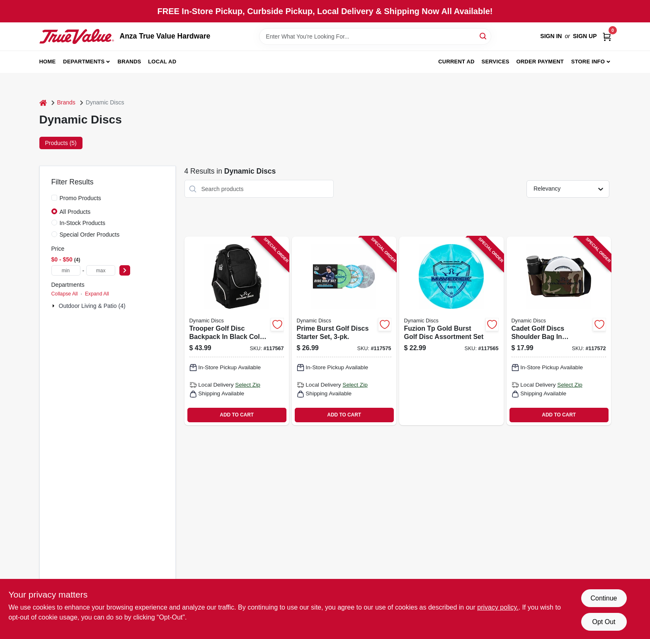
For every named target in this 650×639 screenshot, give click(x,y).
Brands (129, 61)
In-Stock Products (83, 223)
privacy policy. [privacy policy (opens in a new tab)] (497, 607)
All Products (75, 212)
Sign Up (585, 36)
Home (47, 61)
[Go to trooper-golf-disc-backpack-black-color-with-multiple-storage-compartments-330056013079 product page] (236, 331)
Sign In (551, 36)
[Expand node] (54, 305)
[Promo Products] (54, 198)
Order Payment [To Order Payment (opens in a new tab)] (540, 61)
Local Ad (162, 61)
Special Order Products (90, 234)
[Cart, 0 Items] (607, 36)
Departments (83, 61)
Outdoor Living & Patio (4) (92, 306)
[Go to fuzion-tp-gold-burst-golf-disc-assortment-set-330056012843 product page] (451, 331)
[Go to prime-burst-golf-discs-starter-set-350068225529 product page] (344, 331)
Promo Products (80, 198)
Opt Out (603, 621)
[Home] (43, 102)
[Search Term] (375, 36)
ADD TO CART (237, 415)
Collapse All (64, 294)
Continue (603, 598)
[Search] (484, 36)
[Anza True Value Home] (76, 36)
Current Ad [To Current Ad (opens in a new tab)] (456, 61)
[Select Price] (124, 270)
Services (495, 61)
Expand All (97, 294)
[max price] (100, 270)
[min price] (65, 270)
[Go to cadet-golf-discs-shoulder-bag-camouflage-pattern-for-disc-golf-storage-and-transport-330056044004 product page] (559, 331)
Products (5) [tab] (61, 143)
